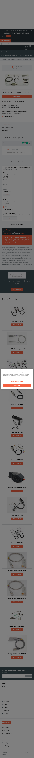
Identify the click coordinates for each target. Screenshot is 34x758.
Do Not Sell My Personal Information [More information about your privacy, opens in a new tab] (18, 377)
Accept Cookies (17, 385)
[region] (17, 379)
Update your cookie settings (17, 381)
